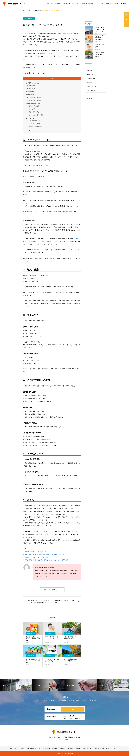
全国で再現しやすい (35, 123)
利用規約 (78, 748)
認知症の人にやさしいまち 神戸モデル (34, 551)
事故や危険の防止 (34, 112)
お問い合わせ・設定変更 (33, 748)
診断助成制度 (33, 85)
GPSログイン (115, 748)
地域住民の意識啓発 (35, 120)
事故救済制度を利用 (35, 100)
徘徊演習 (89, 70)
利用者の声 (30, 94)
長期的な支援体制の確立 (36, 126)
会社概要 (108, 3)
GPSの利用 (32, 109)
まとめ (29, 130)
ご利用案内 (57, 3)
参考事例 (89, 82)
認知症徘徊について (69, 3)
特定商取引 (63, 748)
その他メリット (32, 118)
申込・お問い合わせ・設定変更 (85, 3)
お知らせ (116, 3)
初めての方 (49, 3)
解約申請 (123, 3)
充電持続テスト (91, 78)
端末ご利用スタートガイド (102, 748)
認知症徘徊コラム (29, 18)
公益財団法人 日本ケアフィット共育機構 (35, 557)
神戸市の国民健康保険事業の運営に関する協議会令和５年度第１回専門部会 (45, 560)
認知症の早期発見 (34, 106)
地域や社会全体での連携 (36, 115)
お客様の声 (90, 74)
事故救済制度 (33, 88)
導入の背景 (30, 91)
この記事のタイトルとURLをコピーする (52, 590)
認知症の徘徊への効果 (33, 103)
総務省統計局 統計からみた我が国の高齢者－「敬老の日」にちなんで (44, 554)
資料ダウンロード (87, 748)
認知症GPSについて (92, 86)
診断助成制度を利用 (35, 97)
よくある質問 (99, 3)
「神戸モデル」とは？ (33, 83)
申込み (72, 709)
